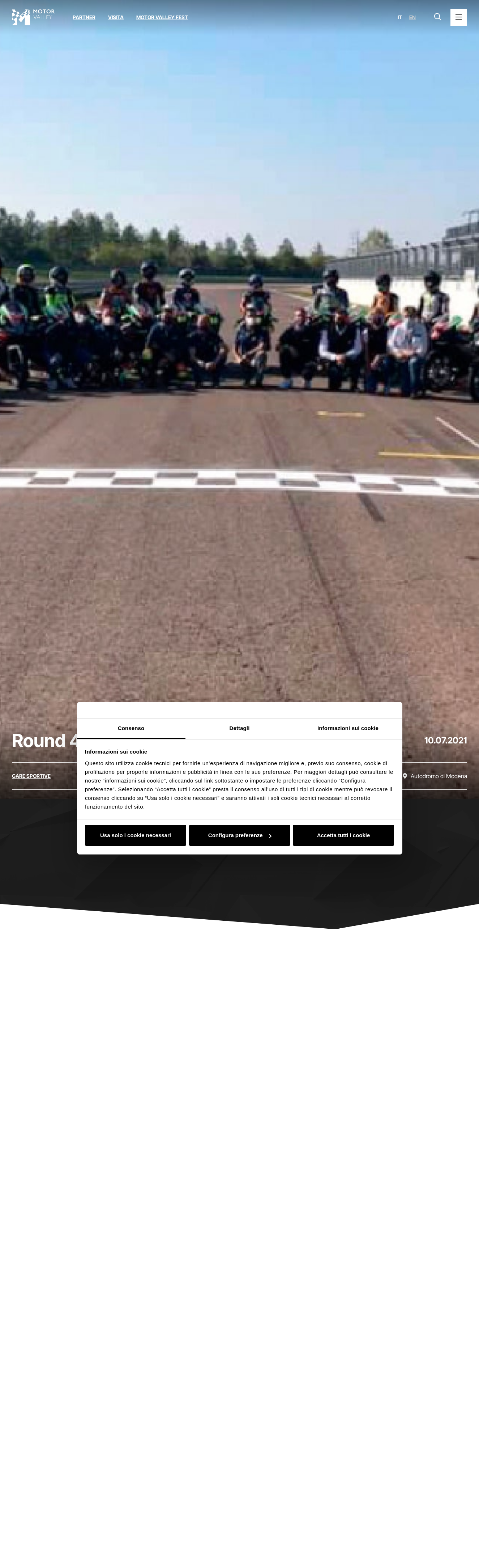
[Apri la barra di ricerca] (437, 17)
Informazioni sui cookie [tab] (348, 728)
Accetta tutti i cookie (343, 835)
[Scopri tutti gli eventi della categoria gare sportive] (31, 776)
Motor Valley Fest (162, 17)
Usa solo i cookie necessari (135, 835)
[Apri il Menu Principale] (458, 17)
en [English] (412, 17)
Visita (116, 17)
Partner (84, 17)
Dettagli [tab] (240, 728)
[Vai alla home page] (33, 17)
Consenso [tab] (131, 728)
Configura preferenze (239, 835)
